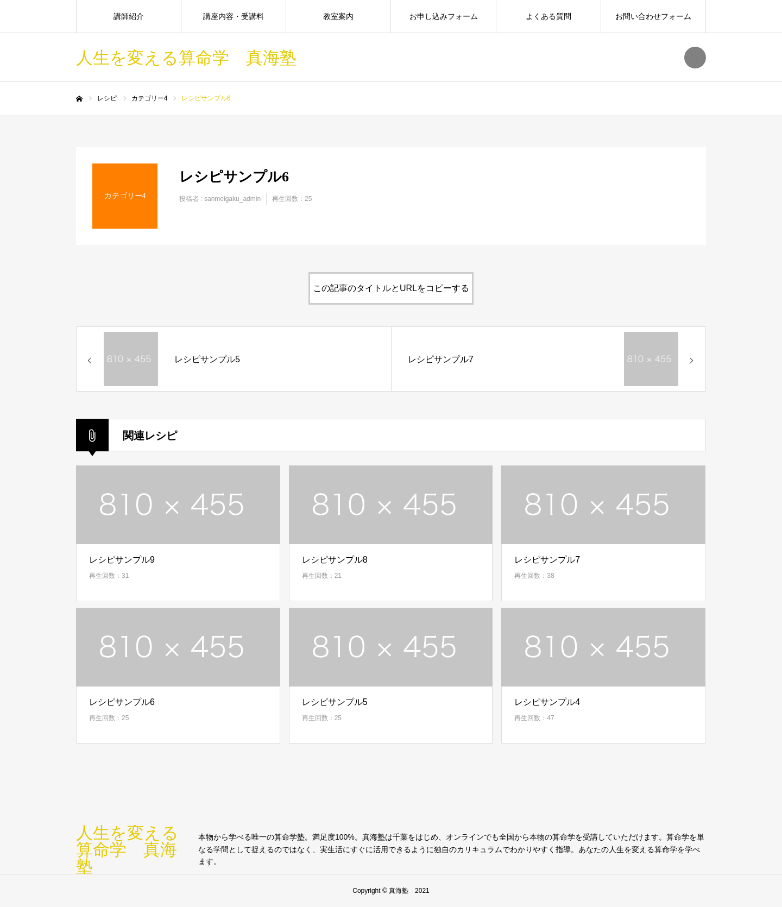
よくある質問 (548, 16)
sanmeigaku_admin (232, 199)
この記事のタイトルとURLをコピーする (391, 288)
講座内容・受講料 (233, 16)
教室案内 (338, 16)
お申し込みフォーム (443, 16)
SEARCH (695, 57)
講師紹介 (128, 16)
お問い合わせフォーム (653, 16)
